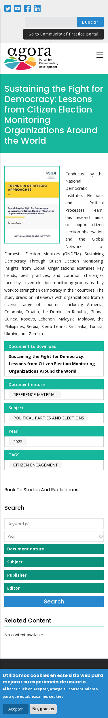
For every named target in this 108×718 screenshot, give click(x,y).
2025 (17, 441)
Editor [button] (13, 588)
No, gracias (43, 709)
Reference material (35, 394)
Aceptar (15, 710)
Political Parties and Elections (48, 418)
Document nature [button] (25, 549)
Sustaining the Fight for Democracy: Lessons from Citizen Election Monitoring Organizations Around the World (52, 364)
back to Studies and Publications (41, 489)
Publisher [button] (16, 575)
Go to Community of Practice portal (63, 34)
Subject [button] (15, 562)
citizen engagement (35, 465)
